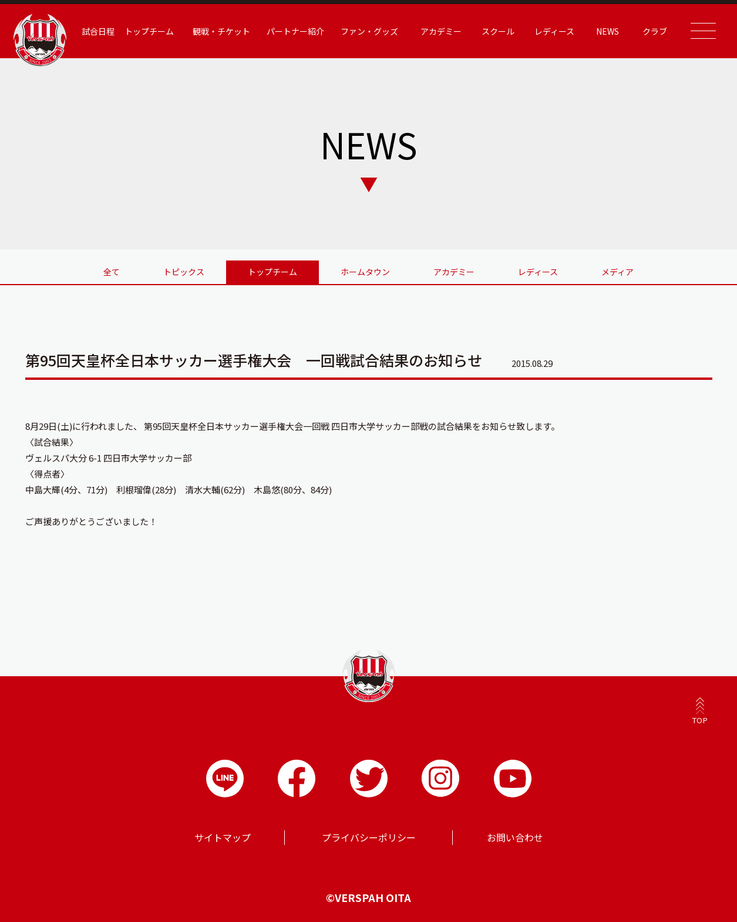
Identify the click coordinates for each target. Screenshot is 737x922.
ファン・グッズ (369, 31)
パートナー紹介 (295, 31)
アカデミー (441, 31)
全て (111, 272)
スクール (498, 31)
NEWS (607, 31)
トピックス (183, 272)
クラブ (654, 31)
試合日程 (98, 31)
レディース (554, 31)
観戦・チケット (221, 31)
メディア (617, 272)
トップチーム (149, 31)
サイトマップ (222, 837)
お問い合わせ (515, 837)
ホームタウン (365, 272)
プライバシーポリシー (369, 837)
